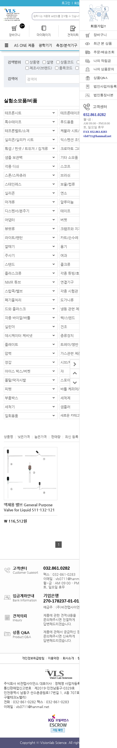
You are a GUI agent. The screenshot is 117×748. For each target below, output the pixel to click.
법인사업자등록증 (105, 86)
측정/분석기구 (66, 45)
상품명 (35, 62)
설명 (50, 62)
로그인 (66, 3)
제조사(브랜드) (41, 68)
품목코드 (65, 68)
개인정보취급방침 (33, 658)
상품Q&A (101, 78)
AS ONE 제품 (24, 45)
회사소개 (68, 658)
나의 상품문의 (104, 69)
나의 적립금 (102, 61)
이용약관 (53, 658)
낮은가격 (24, 437)
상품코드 (67, 62)
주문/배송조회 (104, 52)
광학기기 (45, 45)
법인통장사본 (103, 95)
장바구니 (100, 35)
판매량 (55, 437)
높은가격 (40, 437)
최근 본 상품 (103, 43)
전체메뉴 (6, 45)
